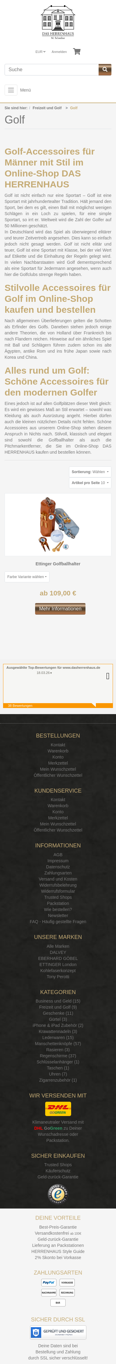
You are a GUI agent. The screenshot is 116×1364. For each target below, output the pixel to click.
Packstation (58, 903)
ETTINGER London (57, 964)
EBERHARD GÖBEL (58, 958)
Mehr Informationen (60, 608)
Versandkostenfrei (52, 1233)
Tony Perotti (58, 976)
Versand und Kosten (58, 879)
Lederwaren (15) (58, 1037)
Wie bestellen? (58, 909)
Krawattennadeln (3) (58, 1031)
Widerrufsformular (58, 891)
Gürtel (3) (58, 1019)
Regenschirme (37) (58, 1055)
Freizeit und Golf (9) (58, 1007)
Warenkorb (58, 750)
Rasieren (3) (58, 1049)
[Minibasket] (77, 52)
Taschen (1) (58, 1068)
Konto (58, 757)
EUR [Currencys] (40, 52)
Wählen (89, 472)
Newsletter (58, 915)
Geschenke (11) (58, 1013)
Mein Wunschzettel (58, 769)
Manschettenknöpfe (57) (58, 1043)
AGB (58, 854)
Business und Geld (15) (58, 1001)
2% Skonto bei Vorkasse (58, 1257)
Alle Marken (58, 946)
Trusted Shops (58, 897)
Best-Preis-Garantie (58, 1227)
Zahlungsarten (58, 872)
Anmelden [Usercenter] (59, 52)
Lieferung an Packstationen (58, 1245)
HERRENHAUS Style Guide (58, 1251)
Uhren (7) (58, 1074)
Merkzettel (58, 763)
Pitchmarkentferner (23, 446)
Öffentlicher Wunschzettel (58, 775)
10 (89, 483)
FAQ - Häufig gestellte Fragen (58, 921)
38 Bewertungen (20, 705)
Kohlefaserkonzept (58, 970)
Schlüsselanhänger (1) (58, 1061)
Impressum (57, 860)
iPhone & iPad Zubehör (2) (58, 1025)
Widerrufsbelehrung (58, 885)
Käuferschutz (58, 1170)
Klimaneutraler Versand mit (58, 1122)
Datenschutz (58, 866)
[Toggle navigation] (11, 90)
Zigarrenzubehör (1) (58, 1080)
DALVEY (58, 952)
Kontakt (58, 744)
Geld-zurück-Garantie (58, 1176)
